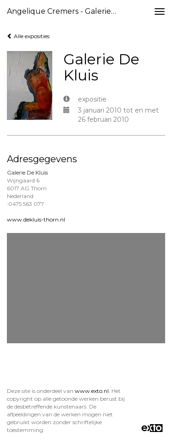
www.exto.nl (92, 390)
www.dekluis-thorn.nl (36, 219)
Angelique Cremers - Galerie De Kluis (66, 11)
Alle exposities (28, 36)
